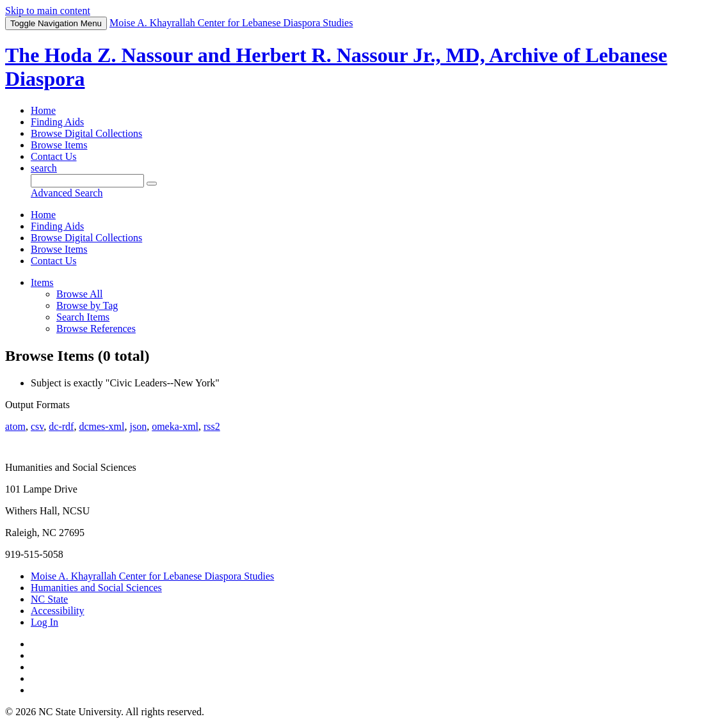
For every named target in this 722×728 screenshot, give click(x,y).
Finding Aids (57, 121)
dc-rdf (61, 426)
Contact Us (54, 156)
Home (43, 110)
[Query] (87, 180)
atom (15, 426)
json (138, 426)
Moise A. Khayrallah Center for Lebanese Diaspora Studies (152, 576)
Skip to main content (47, 10)
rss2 (212, 426)
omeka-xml (175, 426)
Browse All (79, 294)
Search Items (82, 317)
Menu (56, 23)
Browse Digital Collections (86, 133)
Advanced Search (66, 192)
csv (37, 426)
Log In (44, 622)
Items (42, 282)
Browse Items (59, 144)
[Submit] (152, 184)
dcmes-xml (101, 426)
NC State (49, 599)
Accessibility (57, 610)
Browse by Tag (87, 305)
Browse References (96, 328)
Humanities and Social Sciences (96, 587)
